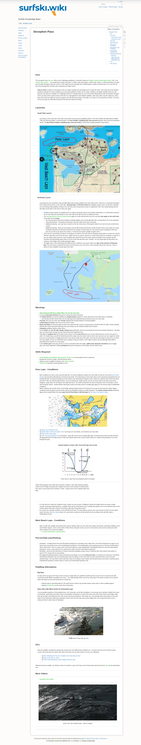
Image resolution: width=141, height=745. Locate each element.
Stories (20, 45)
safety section (69, 361)
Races (20, 40)
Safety (20, 33)
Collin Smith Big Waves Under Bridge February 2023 (59, 659)
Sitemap (120, 7)
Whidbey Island (93, 80)
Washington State (105, 80)
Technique (21, 30)
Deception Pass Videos (47, 679)
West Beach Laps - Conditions (115, 48)
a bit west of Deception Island (99, 392)
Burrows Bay (50, 585)
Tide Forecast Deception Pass (50, 435)
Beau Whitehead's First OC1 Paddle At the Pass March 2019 (61, 656)
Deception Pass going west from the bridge (105, 493)
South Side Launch (116, 37)
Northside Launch (116, 39)
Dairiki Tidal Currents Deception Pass (52, 432)
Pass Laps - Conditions (113, 45)
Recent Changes (103, 7)
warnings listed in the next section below (58, 216)
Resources (21, 50)
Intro (111, 33)
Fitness (20, 43)
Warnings (112, 41)
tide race (50, 80)
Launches (112, 35)
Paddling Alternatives (115, 53)
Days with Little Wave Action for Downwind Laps (115, 59)
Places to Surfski (22, 38)
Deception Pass (113, 32)
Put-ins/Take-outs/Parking (113, 51)
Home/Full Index (22, 28)
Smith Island (55, 512)
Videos (20, 48)
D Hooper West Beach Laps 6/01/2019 (53, 531)
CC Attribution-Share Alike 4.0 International (95, 738)
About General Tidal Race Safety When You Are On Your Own (59, 313)
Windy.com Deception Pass (49, 430)
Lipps (106, 665)
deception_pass (27, 23)
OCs (111, 61)
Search (122, 4)
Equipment (21, 35)
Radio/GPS (43, 363)
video (87, 638)
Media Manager (113, 7)
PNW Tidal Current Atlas (48, 433)
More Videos (113, 63)
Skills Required (114, 42)
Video (47, 212)
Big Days (113, 55)
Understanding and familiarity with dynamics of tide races (57, 357)
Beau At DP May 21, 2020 (51, 658)
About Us (20, 53)
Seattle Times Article (41, 82)
